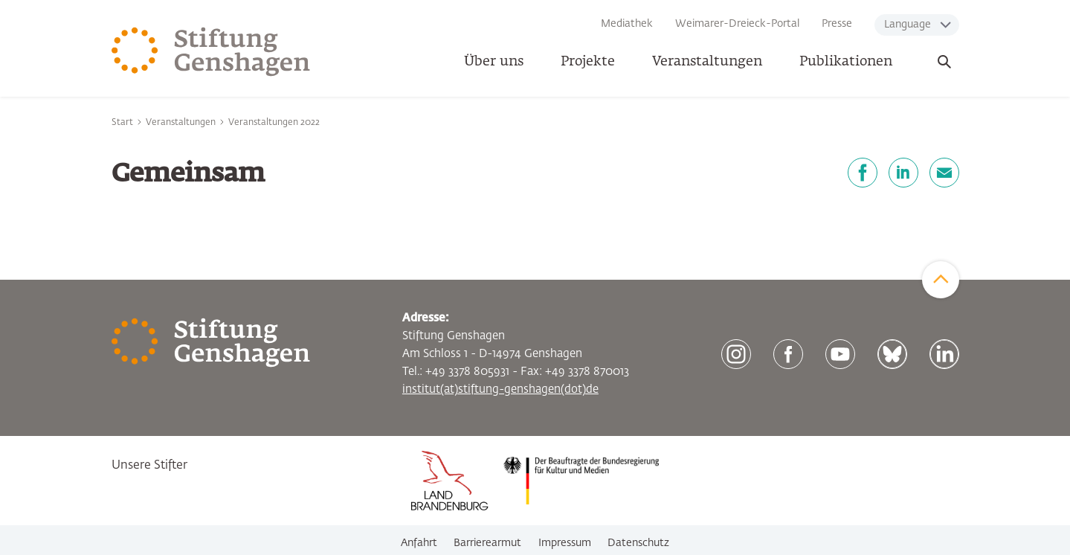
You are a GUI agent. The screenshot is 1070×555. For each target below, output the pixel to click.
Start (122, 122)
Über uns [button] (493, 61)
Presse (837, 24)
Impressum (564, 543)
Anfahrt (419, 543)
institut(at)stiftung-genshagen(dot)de (500, 389)
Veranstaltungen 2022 (274, 122)
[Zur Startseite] (211, 52)
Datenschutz (638, 543)
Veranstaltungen (707, 61)
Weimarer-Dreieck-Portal (737, 24)
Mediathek (627, 24)
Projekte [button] (588, 61)
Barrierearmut (487, 543)
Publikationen (845, 61)
